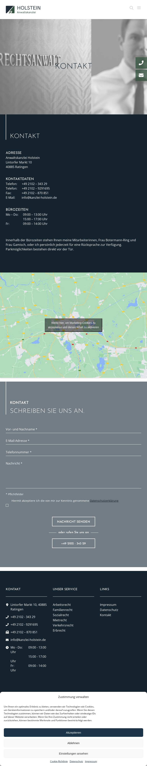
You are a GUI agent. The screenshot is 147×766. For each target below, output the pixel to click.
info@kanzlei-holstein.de (39, 197)
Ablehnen (73, 743)
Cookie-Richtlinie (59, 761)
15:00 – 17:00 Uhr (35, 219)
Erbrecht (59, 630)
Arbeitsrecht (62, 605)
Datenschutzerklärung (104, 500)
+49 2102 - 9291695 (24, 624)
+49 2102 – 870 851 (35, 193)
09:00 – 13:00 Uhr (35, 214)
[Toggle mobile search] (131, 8)
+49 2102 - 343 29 (73, 543)
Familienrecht (63, 610)
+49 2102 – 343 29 (34, 184)
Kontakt (105, 615)
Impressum (91, 761)
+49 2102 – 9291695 (36, 188)
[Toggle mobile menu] (139, 8)
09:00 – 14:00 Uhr (35, 224)
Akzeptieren (73, 732)
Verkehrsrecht (63, 625)
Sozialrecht (61, 615)
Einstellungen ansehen (73, 753)
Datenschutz (76, 761)
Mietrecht (60, 620)
